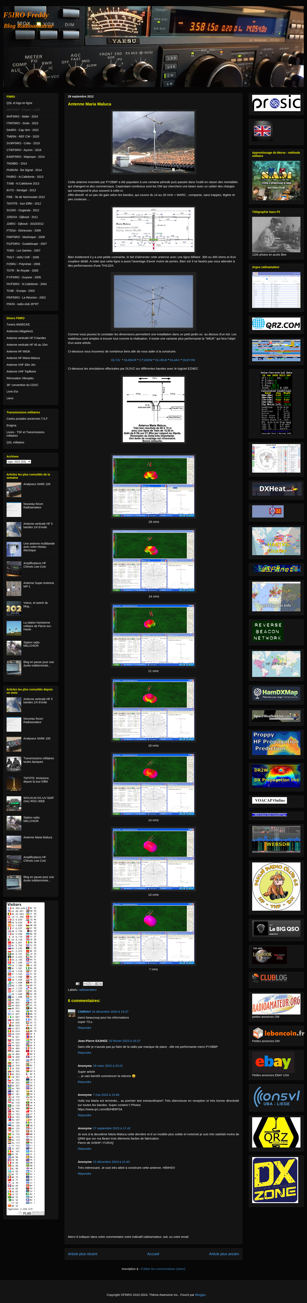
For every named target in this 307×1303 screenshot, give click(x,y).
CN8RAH (84, 1011)
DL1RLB (161, 360)
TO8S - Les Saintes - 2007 (24, 250)
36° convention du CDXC (22, 385)
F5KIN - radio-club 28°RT (23, 304)
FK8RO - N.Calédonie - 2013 (25, 176)
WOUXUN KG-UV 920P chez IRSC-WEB (39, 799)
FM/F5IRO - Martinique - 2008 (26, 237)
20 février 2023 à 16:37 (124, 1040)
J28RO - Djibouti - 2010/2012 (25, 223)
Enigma (11, 425)
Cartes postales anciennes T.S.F (27, 418)
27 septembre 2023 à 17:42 (111, 1128)
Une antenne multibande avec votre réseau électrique (39, 547)
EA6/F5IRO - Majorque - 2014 (26, 156)
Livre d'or (12, 391)
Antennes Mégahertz (20, 331)
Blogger (200, 1294)
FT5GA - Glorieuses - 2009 (24, 230)
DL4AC (175, 360)
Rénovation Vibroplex (20, 378)
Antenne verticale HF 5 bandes (26, 338)
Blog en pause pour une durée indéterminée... (39, 663)
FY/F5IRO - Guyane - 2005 (24, 277)
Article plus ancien (224, 1254)
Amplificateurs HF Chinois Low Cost (35, 564)
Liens (10, 398)
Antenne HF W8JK (18, 351)
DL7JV (115, 360)
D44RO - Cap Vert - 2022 (23, 130)
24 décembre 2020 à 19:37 (110, 1011)
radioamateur (88, 989)
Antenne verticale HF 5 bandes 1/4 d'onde (38, 525)
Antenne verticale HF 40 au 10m (27, 344)
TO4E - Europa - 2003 (21, 290)
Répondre (84, 1027)
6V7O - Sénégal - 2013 (21, 190)
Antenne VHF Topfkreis (21, 371)
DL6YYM (189, 360)
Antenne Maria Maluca (38, 837)
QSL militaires (15, 442)
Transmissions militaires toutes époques (39, 760)
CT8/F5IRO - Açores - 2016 (24, 150)
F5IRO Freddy (26, 15)
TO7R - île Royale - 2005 (22, 270)
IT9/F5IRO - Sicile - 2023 (22, 123)
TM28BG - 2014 (17, 163)
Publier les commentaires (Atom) (163, 1269)
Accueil (153, 1254)
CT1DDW (145, 360)
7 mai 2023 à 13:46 (106, 1094)
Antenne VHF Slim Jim (21, 364)
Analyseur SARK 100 (37, 484)
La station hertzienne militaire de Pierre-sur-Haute (38, 626)
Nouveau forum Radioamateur (33, 505)
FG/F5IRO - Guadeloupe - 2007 (27, 243)
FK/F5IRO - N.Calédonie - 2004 (27, 284)
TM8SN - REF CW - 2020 (23, 136)
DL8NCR (130, 360)
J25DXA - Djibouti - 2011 (22, 217)
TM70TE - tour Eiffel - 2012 (24, 203)
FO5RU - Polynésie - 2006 (23, 264)
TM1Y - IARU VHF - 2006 (23, 257)
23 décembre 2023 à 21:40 (111, 1161)
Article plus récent (82, 1254)
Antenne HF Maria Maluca (23, 358)
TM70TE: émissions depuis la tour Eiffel (36, 779)
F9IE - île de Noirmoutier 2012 (26, 197)
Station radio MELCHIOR (32, 644)
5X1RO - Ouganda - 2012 (23, 210)
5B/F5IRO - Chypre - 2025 (23, 109)
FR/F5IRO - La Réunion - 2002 (26, 297)
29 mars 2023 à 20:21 (108, 1065)
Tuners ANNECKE (18, 324)
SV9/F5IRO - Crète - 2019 (23, 143)
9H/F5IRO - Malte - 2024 (22, 116)
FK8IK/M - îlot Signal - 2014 (24, 170)
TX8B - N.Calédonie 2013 (23, 183)
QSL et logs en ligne (19, 103)
